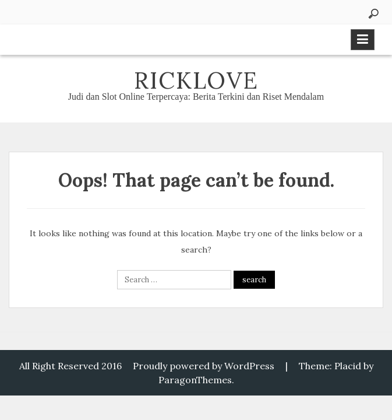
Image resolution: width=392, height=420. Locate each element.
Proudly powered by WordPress (203, 366)
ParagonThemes (195, 380)
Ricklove (196, 80)
